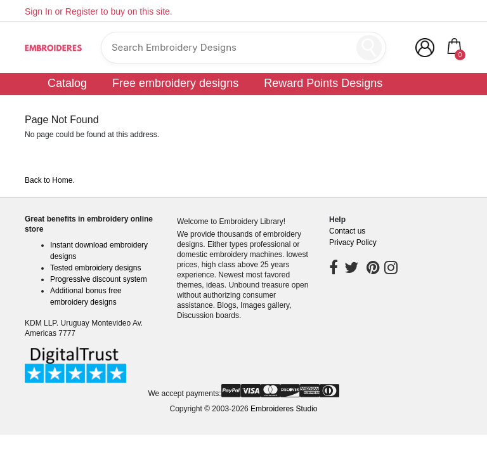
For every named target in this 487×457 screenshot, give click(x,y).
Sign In (39, 11)
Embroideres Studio (283, 408)
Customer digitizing (318, 102)
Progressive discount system (98, 279)
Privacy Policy (353, 242)
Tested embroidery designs (95, 267)
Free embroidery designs (175, 83)
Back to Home (48, 180)
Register (81, 11)
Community (421, 102)
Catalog (67, 83)
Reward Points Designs (323, 83)
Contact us (347, 231)
